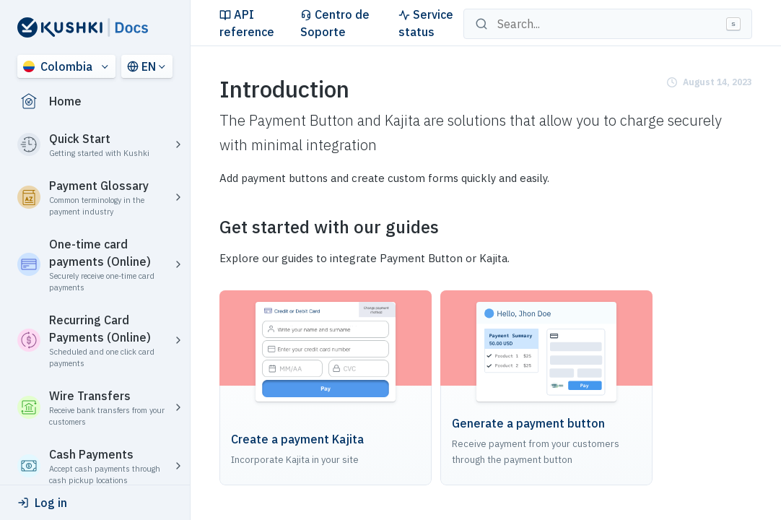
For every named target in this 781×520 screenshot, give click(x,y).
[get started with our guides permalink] (210, 227)
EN (141, 66)
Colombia (57, 66)
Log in (42, 502)
